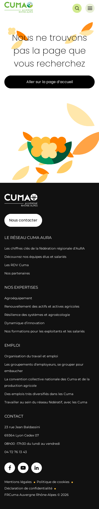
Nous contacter (23, 220)
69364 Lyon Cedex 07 (21, 435)
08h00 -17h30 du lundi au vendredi (32, 444)
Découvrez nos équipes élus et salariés (35, 257)
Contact (13, 416)
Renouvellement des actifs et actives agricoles (41, 306)
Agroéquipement (18, 298)
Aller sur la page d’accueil (49, 81)
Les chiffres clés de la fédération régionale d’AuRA (44, 248)
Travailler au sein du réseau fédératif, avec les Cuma (45, 402)
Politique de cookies (53, 482)
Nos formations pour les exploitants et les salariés (44, 331)
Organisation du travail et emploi (31, 356)
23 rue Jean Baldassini (22, 427)
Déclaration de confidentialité (28, 488)
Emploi (12, 345)
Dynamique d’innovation (24, 323)
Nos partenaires (17, 273)
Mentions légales (18, 482)
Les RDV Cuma (16, 265)
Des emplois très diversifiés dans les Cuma (38, 394)
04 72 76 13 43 (15, 452)
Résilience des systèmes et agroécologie (37, 315)
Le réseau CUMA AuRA (28, 237)
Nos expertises (21, 287)
